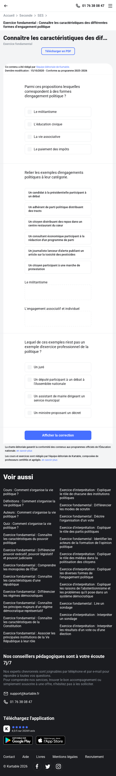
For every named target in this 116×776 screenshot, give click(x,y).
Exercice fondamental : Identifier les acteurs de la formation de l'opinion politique (86, 543)
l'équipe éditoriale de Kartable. (53, 66)
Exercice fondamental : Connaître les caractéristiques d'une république (27, 580)
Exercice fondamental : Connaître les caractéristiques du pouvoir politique (27, 539)
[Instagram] (58, 766)
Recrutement (94, 757)
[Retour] (7, 5)
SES (41, 15)
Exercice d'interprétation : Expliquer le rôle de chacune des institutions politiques (85, 494)
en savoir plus (24, 450)
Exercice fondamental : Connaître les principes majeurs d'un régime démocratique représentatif (27, 607)
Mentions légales (65, 757)
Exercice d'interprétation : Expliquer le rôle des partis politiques (85, 530)
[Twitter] (47, 766)
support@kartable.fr (24, 694)
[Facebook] (37, 766)
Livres (40, 757)
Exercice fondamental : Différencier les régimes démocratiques (29, 594)
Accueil (8, 15)
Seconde (26, 15)
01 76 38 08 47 (93, 5)
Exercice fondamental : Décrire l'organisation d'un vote (82, 518)
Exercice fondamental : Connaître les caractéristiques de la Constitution (27, 622)
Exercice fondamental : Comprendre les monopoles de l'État (29, 567)
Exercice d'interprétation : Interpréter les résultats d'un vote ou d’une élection (86, 630)
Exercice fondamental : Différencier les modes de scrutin (85, 507)
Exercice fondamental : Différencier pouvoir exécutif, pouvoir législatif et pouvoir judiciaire (29, 554)
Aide (25, 757)
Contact (9, 757)
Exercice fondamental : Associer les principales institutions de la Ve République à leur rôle (29, 637)
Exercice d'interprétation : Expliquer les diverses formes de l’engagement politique (85, 573)
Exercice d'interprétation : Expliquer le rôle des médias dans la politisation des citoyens (85, 558)
